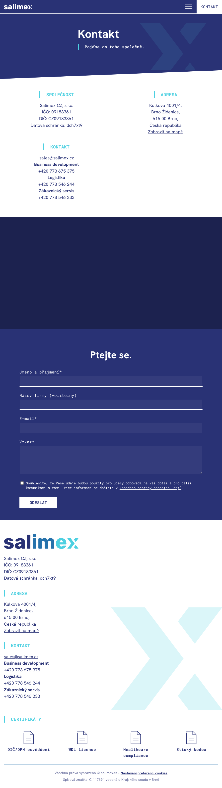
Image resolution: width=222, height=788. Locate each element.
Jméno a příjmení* (40, 371)
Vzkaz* (26, 441)
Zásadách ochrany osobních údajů (150, 487)
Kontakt (209, 6)
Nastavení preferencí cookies (144, 773)
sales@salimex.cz (56, 158)
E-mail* (28, 418)
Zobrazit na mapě (165, 132)
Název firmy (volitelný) (48, 395)
